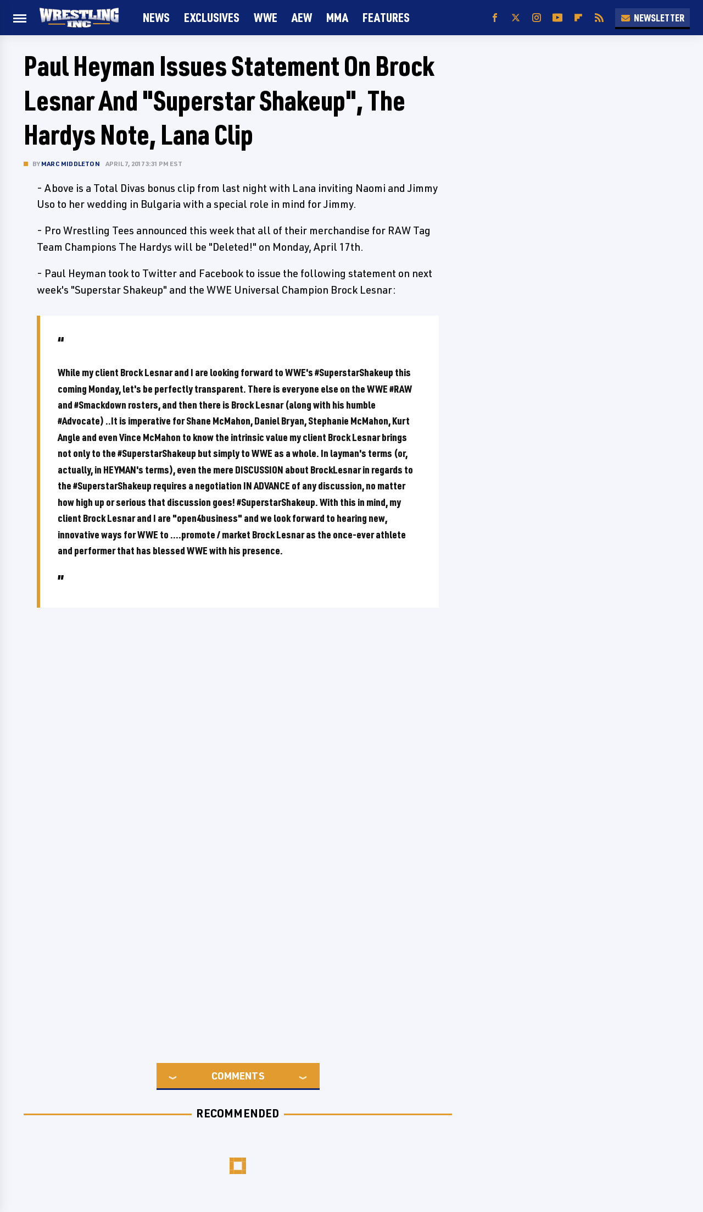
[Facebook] (495, 18)
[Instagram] (537, 18)
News (156, 17)
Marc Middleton (70, 163)
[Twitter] (516, 18)
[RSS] (599, 18)
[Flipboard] (578, 18)
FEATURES (386, 17)
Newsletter (652, 18)
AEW (302, 17)
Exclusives (211, 17)
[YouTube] (557, 18)
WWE (265, 17)
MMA (337, 17)
